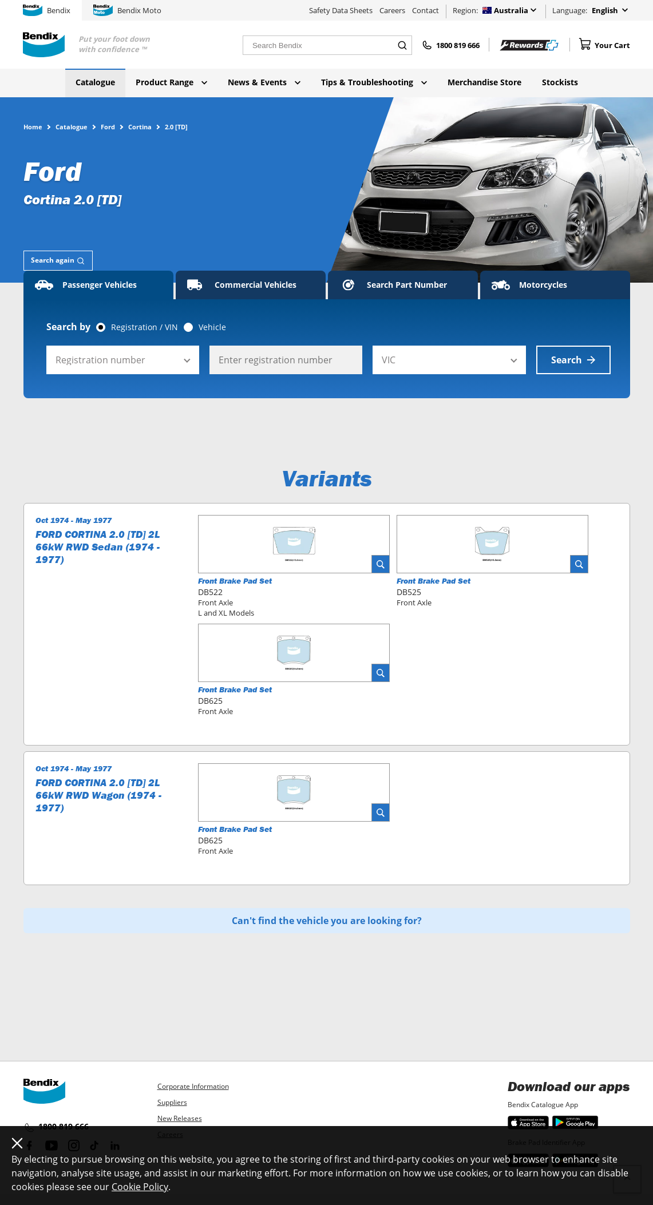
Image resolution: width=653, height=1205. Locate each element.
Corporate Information (193, 1086)
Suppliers (172, 1102)
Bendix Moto (127, 10)
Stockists (560, 82)
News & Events (264, 82)
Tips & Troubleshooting (374, 82)
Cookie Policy (140, 1186)
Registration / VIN (144, 327)
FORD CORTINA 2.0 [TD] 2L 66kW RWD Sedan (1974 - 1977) (97, 547)
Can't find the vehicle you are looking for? (327, 920)
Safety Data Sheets (341, 10)
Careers (392, 10)
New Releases (179, 1118)
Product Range (171, 82)
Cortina (140, 126)
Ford (108, 126)
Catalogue (95, 82)
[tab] (58, 261)
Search (573, 360)
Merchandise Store (484, 82)
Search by (68, 326)
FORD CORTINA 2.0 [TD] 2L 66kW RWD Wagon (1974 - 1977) (98, 795)
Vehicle (212, 327)
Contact (425, 10)
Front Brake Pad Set (235, 580)
